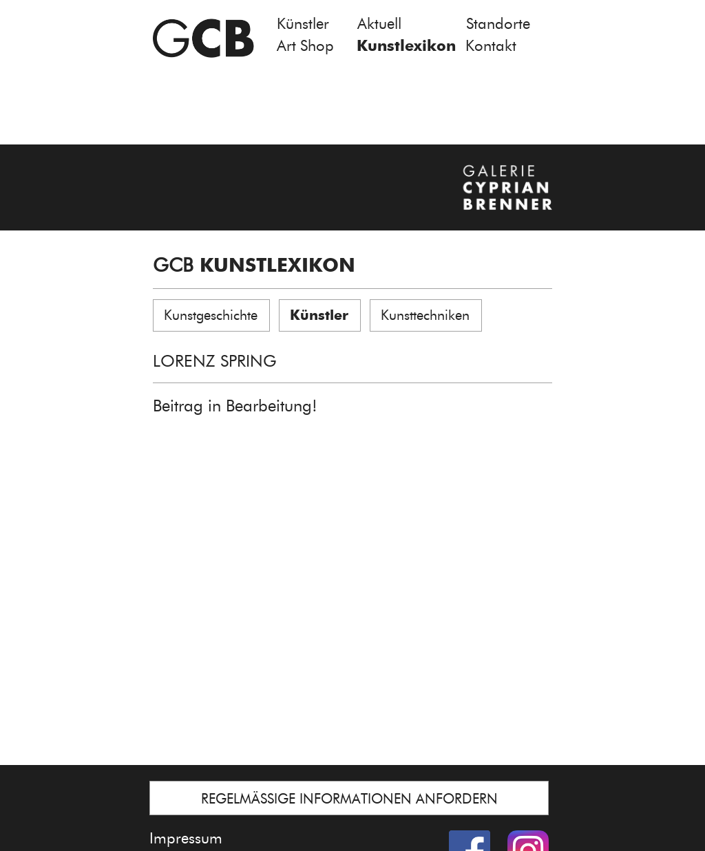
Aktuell (379, 23)
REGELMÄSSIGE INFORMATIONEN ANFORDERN (349, 798)
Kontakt (490, 45)
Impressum (185, 838)
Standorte (498, 23)
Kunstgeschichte (210, 315)
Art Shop (305, 45)
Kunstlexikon (406, 45)
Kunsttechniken (425, 315)
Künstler (303, 23)
